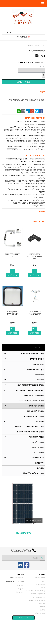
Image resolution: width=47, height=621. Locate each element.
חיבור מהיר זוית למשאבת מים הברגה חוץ (34, 256)
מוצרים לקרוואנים (33, 45)
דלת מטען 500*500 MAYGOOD (12, 313)
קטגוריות (39, 347)
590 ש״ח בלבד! (23, 532)
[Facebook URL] (26, 567)
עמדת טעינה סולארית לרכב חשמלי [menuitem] (29, 426)
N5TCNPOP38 (34, 51)
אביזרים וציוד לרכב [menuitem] (36, 457)
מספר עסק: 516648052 (15, 581)
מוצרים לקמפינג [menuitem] (37, 442)
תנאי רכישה (20, 585)
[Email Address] (20, 567)
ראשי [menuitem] (43, 581)
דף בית (43, 45)
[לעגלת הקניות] (23, 37)
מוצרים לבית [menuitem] (38, 452)
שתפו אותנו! (20, 592)
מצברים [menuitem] (40, 379)
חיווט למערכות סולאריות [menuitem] (33, 395)
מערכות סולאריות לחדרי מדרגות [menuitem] (30, 431)
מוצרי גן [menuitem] (40, 468)
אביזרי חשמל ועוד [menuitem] (36, 437)
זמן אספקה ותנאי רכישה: (34, 118)
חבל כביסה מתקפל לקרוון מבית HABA (34, 313)
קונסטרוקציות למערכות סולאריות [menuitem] (30, 390)
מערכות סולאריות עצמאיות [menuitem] (32, 353)
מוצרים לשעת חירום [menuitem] (35, 411)
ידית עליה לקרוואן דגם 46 (12, 255)
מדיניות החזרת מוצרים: (35, 155)
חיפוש (9, 32)
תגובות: (42, 212)
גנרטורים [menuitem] (40, 421)
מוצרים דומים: (39, 221)
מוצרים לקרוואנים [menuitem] (36, 405)
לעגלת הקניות (22, 37)
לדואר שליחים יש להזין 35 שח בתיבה (31, 62)
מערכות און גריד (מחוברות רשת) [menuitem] (30, 385)
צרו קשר (20, 574)
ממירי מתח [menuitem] (39, 374)
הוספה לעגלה (34, 275)
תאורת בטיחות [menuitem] (37, 447)
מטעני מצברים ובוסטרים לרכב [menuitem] (31, 400)
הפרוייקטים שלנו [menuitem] (40, 613)
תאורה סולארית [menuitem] (37, 364)
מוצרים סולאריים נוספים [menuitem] (34, 416)
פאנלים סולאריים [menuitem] (37, 359)
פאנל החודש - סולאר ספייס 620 (33, 520)
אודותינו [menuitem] (42, 607)
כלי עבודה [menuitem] (39, 463)
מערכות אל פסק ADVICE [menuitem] (33, 473)
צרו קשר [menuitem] (42, 610)
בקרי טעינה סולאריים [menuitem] (35, 369)
